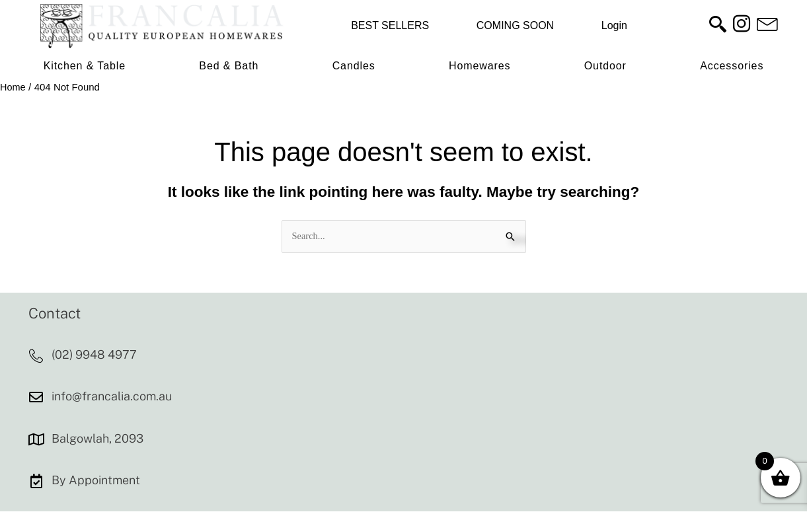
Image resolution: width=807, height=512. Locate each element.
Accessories (731, 65)
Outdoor (605, 65)
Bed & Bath (228, 65)
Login (614, 25)
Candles (353, 65)
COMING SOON (515, 25)
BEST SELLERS (390, 25)
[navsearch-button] (718, 26)
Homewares (479, 65)
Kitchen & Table (85, 65)
